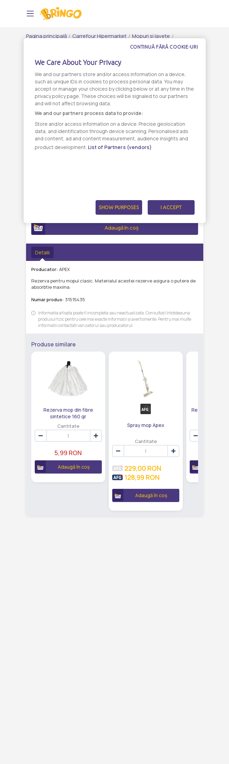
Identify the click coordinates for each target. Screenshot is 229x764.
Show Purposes (119, 207)
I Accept (171, 207)
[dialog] (115, 130)
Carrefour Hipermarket (99, 36)
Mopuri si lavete (151, 36)
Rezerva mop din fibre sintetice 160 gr (68, 412)
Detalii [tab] (42, 252)
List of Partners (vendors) (120, 147)
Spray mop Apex (144, 425)
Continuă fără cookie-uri (164, 47)
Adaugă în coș (85, 228)
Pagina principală (46, 36)
